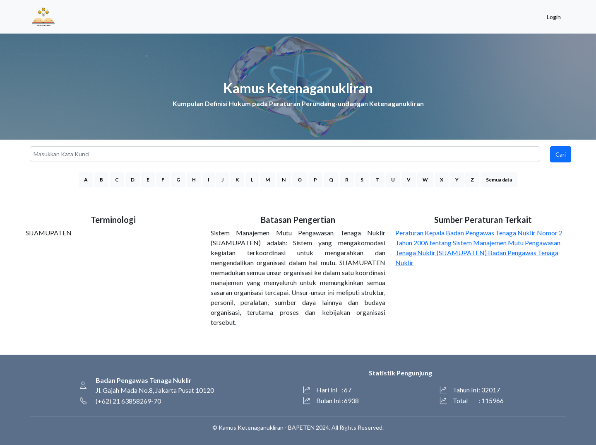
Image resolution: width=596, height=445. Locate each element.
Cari (560, 154)
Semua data (499, 180)
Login (554, 16)
